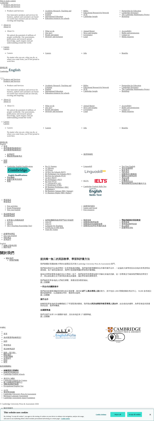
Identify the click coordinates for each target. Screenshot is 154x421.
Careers (6, 47)
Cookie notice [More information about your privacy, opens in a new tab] (65, 418)
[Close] (150, 414)
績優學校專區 (9, 234)
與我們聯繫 (14, 260)
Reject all (118, 414)
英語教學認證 (9, 214)
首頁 (5, 146)
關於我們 (9, 258)
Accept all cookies (135, 414)
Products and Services (12, 5)
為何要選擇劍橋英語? (12, 148)
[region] (77, 415)
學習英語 (7, 200)
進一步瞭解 (45, 282)
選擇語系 (4, 68)
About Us (7, 25)
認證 (5, 160)
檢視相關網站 (5, 366)
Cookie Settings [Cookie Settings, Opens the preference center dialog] (101, 414)
